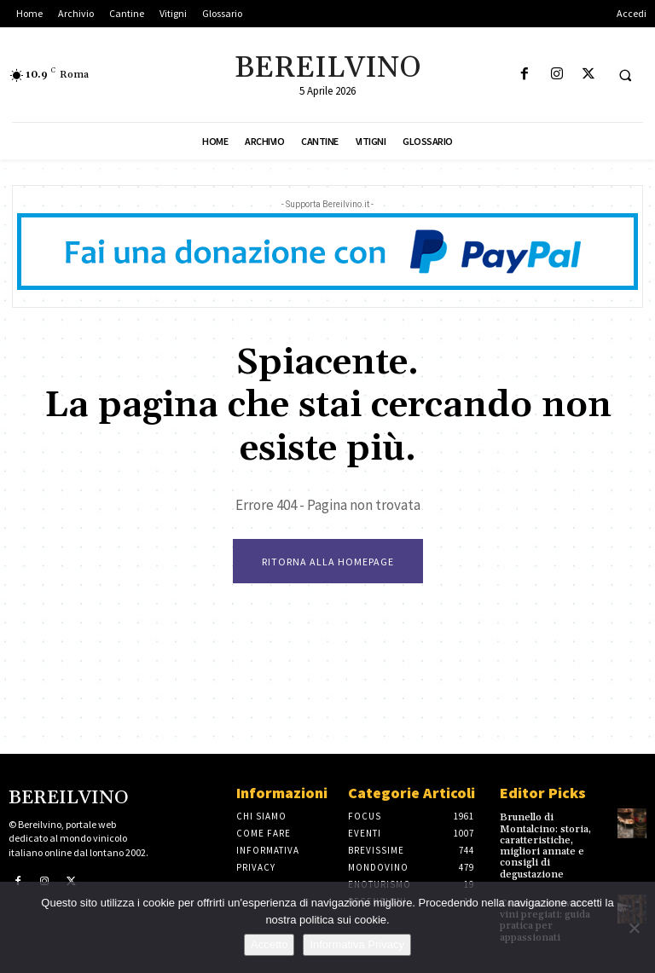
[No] (633, 927)
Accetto (269, 944)
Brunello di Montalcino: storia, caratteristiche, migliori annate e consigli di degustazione (545, 845)
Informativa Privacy (357, 944)
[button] (625, 75)
